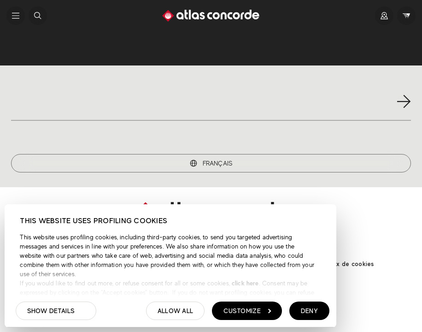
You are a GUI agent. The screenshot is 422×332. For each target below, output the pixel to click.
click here (244, 283)
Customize (247, 310)
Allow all (175, 310)
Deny (309, 310)
